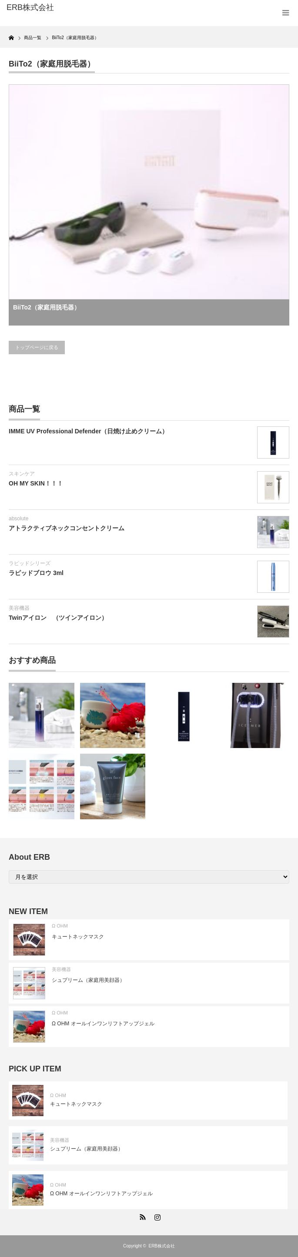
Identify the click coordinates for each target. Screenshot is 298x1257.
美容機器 (19, 608)
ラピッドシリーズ (29, 563)
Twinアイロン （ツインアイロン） (58, 617)
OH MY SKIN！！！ (36, 483)
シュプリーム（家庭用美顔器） (88, 980)
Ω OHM (60, 925)
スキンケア (22, 474)
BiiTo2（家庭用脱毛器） (46, 307)
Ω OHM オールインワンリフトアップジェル (103, 1024)
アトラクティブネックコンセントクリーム (66, 528)
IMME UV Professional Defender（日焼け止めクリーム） (88, 431)
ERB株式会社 (161, 1246)
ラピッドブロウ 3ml (36, 572)
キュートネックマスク (78, 937)
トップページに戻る (36, 347)
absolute (18, 518)
